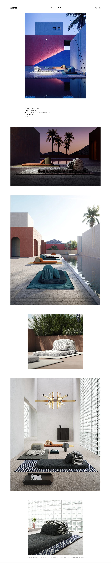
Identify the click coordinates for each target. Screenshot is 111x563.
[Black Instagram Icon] (96, 8)
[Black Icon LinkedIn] (100, 8)
